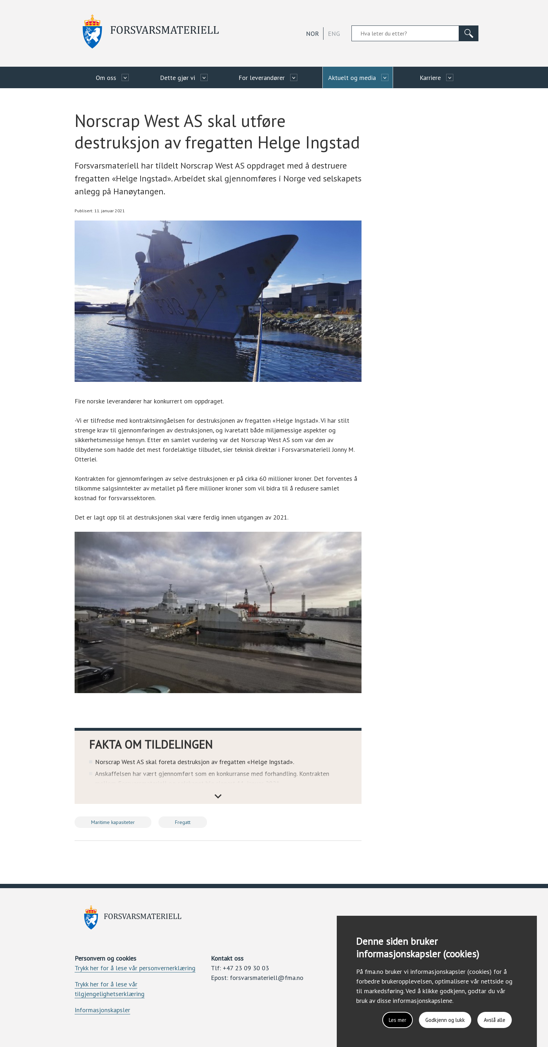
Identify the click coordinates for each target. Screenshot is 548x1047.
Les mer (388, 1018)
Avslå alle (492, 1018)
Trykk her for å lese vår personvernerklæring (135, 968)
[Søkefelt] (405, 33)
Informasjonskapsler (102, 1010)
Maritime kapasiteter (113, 822)
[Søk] (468, 33)
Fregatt (182, 822)
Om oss (106, 78)
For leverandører (261, 78)
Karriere (430, 78)
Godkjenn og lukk (439, 1018)
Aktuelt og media (352, 78)
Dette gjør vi (177, 78)
